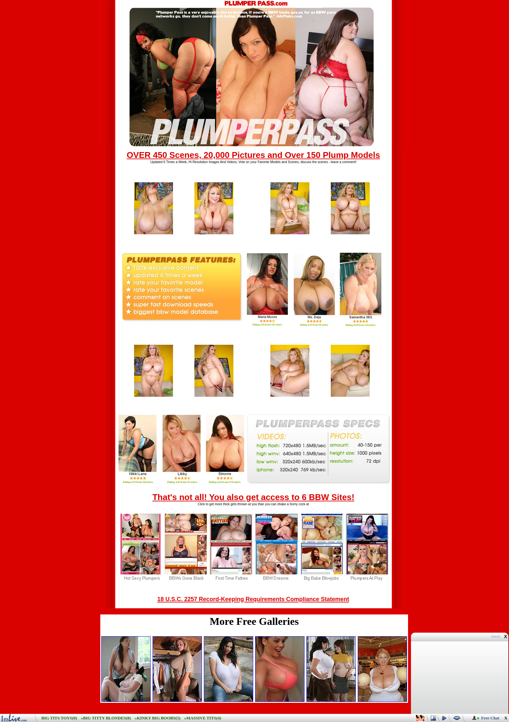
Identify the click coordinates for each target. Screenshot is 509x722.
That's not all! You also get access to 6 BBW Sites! (253, 497)
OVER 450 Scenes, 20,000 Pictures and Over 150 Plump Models (253, 155)
